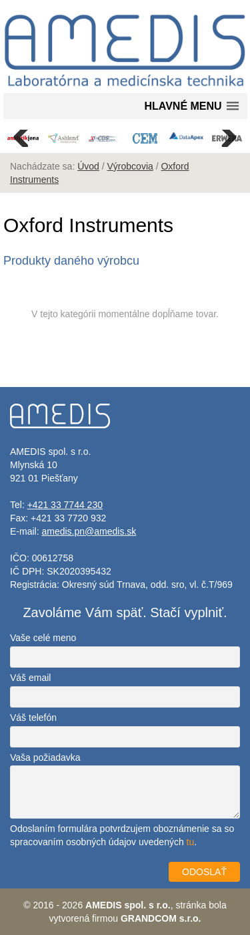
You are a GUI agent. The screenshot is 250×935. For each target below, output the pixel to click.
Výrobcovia (130, 166)
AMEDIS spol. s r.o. (128, 905)
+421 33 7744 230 (65, 504)
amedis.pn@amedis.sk (88, 531)
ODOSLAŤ (204, 872)
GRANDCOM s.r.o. (161, 918)
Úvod (88, 166)
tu (191, 842)
